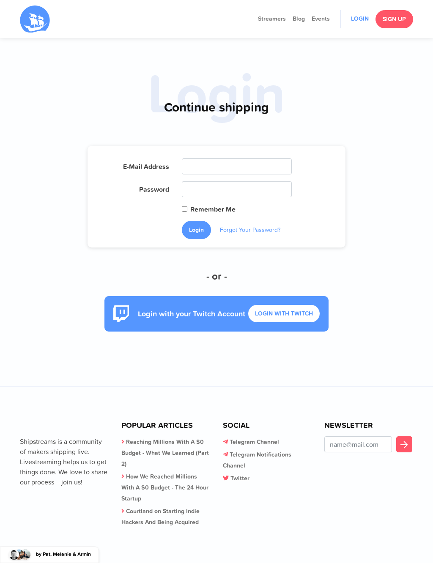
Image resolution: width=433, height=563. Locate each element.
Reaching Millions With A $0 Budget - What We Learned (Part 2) (165, 453)
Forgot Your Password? (250, 230)
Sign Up (394, 19)
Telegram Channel (254, 442)
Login (360, 18)
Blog (299, 18)
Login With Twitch (284, 313)
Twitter (239, 478)
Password (154, 189)
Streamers (272, 18)
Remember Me (213, 209)
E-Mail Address (146, 166)
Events (321, 18)
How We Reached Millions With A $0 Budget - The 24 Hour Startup (164, 487)
